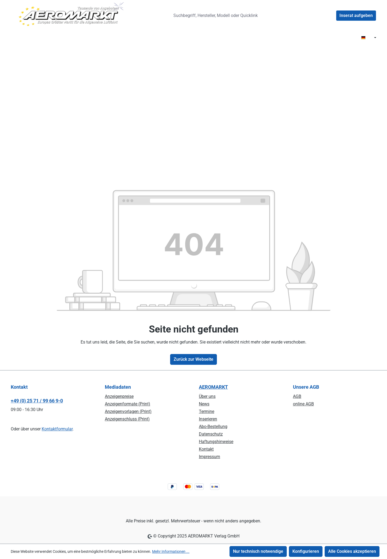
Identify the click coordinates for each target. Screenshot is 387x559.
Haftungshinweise (216, 441)
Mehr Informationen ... (170, 551)
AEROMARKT (213, 387)
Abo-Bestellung (213, 426)
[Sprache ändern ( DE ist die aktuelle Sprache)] (368, 38)
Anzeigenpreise (119, 396)
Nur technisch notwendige (258, 551)
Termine (206, 411)
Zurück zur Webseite (193, 359)
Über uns (207, 396)
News (204, 403)
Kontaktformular (57, 428)
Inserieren (208, 419)
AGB (297, 396)
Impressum (209, 456)
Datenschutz (211, 434)
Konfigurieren (305, 551)
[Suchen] (271, 15)
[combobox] (217, 15)
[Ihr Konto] (329, 15)
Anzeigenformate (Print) (127, 403)
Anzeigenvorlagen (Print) (128, 411)
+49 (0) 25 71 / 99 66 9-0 (37, 401)
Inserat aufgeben (356, 15)
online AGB (303, 403)
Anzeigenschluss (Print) (127, 419)
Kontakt (206, 449)
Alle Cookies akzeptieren (352, 551)
